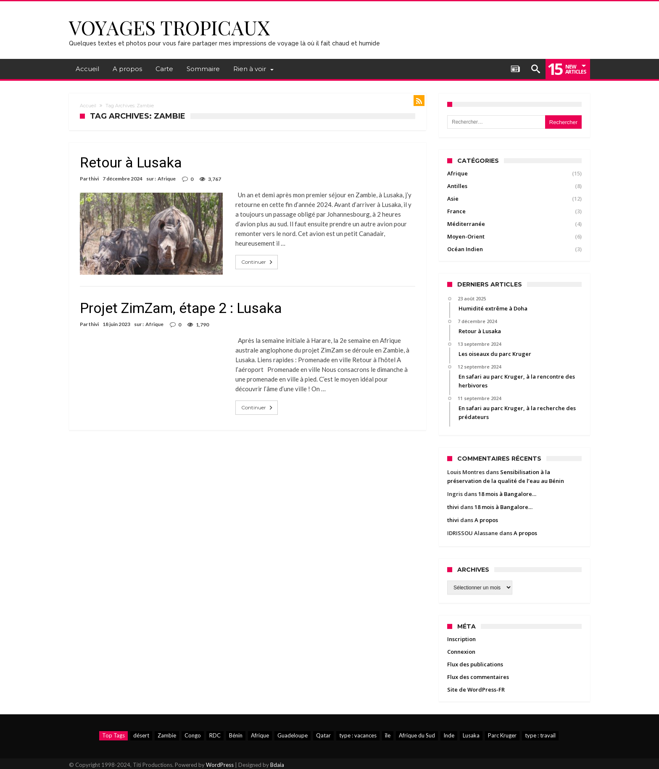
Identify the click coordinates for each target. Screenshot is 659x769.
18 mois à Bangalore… (507, 494)
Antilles (457, 186)
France (456, 211)
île (387, 735)
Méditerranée (466, 224)
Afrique (167, 178)
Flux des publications (475, 664)
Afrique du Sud (417, 735)
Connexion (461, 651)
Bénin (236, 735)
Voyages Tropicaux (169, 27)
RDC (215, 735)
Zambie (167, 735)
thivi (94, 178)
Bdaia (277, 764)
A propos (486, 520)
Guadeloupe (292, 735)
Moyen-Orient (466, 236)
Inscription (461, 639)
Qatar (323, 735)
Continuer (257, 262)
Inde (448, 735)
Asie (453, 198)
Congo (193, 735)
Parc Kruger (502, 735)
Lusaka (471, 735)
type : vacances (358, 735)
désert (141, 735)
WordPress (220, 764)
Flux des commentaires (478, 677)
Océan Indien (465, 249)
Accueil (88, 106)
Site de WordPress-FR (476, 689)
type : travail (540, 735)
